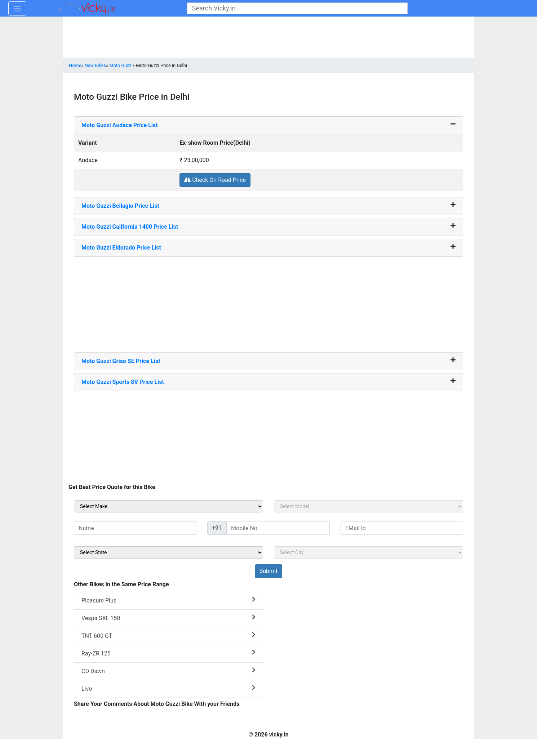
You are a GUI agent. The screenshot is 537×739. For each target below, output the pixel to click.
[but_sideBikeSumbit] (268, 571)
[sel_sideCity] (368, 552)
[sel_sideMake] (168, 506)
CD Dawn (168, 671)
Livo (168, 688)
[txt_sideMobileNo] (278, 528)
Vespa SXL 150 (168, 618)
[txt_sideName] (135, 528)
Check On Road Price (215, 179)
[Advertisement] (268, 302)
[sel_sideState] (168, 552)
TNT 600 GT (168, 635)
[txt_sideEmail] (402, 528)
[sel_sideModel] (368, 506)
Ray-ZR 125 (168, 653)
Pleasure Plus (168, 600)
